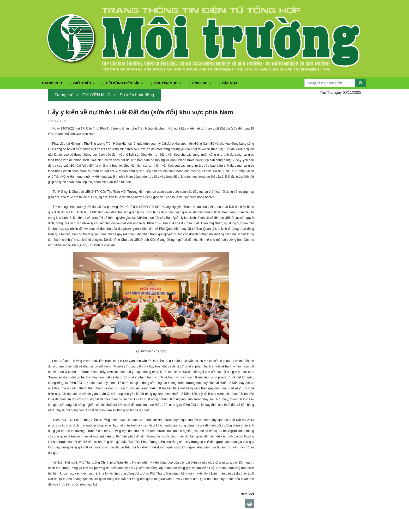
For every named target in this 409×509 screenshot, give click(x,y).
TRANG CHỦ (52, 83)
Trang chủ (64, 95)
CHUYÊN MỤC (168, 83)
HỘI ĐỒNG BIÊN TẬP (125, 83)
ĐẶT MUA (230, 83)
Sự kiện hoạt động (136, 95)
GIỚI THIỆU (84, 83)
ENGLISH (202, 83)
